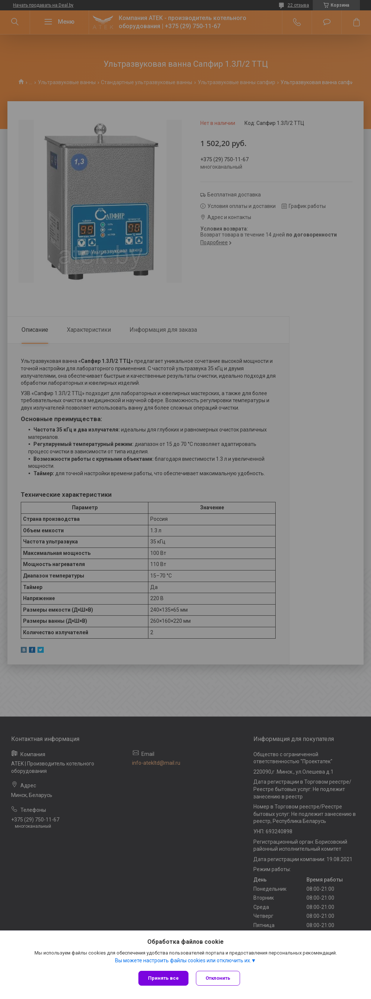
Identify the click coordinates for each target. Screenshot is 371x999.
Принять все (163, 978)
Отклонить (218, 978)
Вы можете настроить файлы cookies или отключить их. (183, 960)
